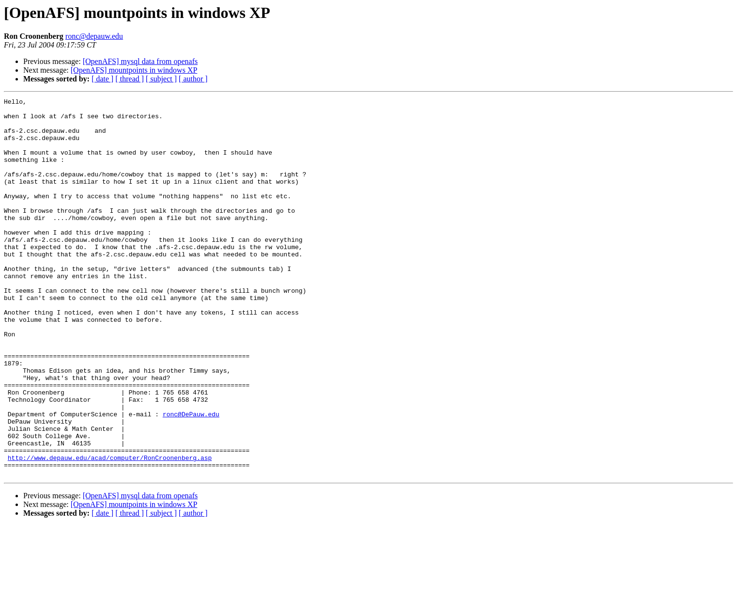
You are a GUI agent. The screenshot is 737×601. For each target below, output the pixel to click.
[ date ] (102, 79)
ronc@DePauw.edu (191, 478)
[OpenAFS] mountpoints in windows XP (134, 70)
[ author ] (193, 79)
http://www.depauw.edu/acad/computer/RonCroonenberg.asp (110, 530)
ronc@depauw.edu (94, 36)
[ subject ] (161, 79)
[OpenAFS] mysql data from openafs (140, 61)
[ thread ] (129, 79)
